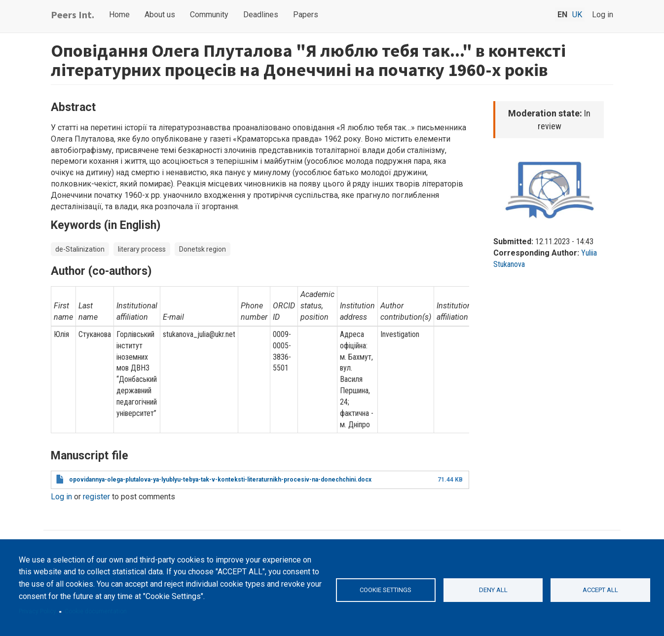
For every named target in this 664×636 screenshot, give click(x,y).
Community (209, 14)
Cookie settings (385, 590)
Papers (305, 14)
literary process (142, 249)
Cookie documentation (96, 611)
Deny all (493, 590)
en (562, 14)
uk (577, 14)
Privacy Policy (37, 611)
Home (119, 14)
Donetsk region (202, 249)
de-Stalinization (80, 249)
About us (160, 14)
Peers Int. (72, 14)
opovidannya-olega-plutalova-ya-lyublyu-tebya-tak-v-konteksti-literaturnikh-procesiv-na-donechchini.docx (220, 479)
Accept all (600, 590)
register (96, 496)
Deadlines (260, 14)
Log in (602, 14)
